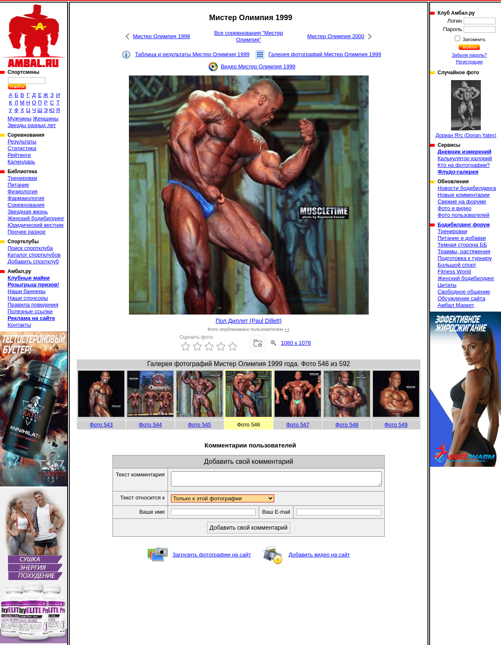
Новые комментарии (464, 195)
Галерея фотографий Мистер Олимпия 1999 (324, 54)
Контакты (19, 325)
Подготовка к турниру (465, 258)
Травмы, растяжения (464, 251)
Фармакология (26, 198)
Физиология (22, 191)
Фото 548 (346, 424)
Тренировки (22, 178)
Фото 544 (150, 424)
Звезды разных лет (32, 125)
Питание (18, 185)
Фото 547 (297, 424)
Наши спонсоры (28, 298)
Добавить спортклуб (33, 261)
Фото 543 (101, 424)
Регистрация (469, 61)
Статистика (22, 148)
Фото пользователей (463, 215)
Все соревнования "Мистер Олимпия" (248, 36)
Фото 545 (199, 424)
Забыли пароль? (469, 54)
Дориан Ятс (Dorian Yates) (465, 109)
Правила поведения (33, 305)
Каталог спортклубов (34, 255)
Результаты (22, 141)
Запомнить (474, 39)
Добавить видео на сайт (319, 557)
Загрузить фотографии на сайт (212, 557)
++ (287, 329)
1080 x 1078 (296, 343)
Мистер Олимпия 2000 (335, 36)
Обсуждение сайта (461, 298)
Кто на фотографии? (464, 165)
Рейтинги (19, 155)
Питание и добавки (462, 238)
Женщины (45, 118)
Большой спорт (457, 265)
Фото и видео (455, 208)
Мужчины (19, 118)
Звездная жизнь (28, 211)
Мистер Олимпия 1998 (161, 36)
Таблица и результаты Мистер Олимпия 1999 (192, 54)
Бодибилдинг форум (464, 225)
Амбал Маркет (456, 305)
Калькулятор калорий (465, 158)
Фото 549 (395, 424)
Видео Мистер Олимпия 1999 (258, 66)
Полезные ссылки (30, 311)
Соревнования (26, 205)
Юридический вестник (35, 225)
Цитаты (447, 285)
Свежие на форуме (462, 201)
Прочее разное (26, 232)
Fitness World (454, 271)
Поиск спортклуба (30, 248)
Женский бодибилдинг (36, 218)
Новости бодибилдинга (467, 188)
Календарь (21, 162)
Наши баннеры (26, 291)
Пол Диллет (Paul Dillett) (248, 320)
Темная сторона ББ (462, 245)
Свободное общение (464, 292)
